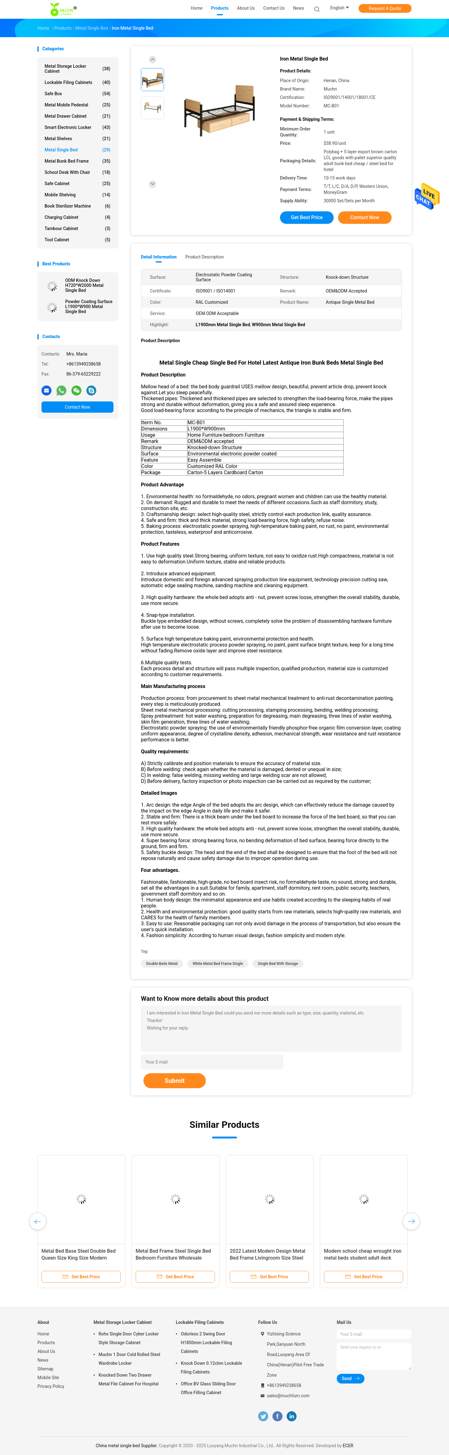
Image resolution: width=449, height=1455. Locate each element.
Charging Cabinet (77, 217)
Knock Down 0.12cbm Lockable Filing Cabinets (211, 1367)
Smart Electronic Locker (77, 127)
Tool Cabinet (77, 240)
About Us (46, 1351)
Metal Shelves (77, 138)
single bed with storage (278, 963)
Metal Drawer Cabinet (77, 116)
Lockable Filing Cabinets (77, 82)
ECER (348, 1445)
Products (46, 1342)
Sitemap (45, 1368)
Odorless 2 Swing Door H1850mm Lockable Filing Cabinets (206, 1342)
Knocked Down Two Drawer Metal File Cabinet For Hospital (129, 1379)
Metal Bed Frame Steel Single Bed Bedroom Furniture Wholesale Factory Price (173, 1258)
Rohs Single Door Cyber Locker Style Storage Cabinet (129, 1338)
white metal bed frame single (218, 963)
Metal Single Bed (77, 150)
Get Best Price (307, 217)
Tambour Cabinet (77, 228)
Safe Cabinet (77, 183)
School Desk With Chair (77, 172)
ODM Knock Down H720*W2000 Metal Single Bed (84, 285)
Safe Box (77, 94)
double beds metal (162, 963)
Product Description (204, 256)
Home (43, 1333)
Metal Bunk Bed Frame (77, 161)
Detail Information (158, 256)
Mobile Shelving (77, 195)
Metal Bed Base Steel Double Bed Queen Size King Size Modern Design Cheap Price (78, 1258)
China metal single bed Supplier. (127, 1445)
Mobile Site (48, 1377)
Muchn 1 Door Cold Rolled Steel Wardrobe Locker (129, 1359)
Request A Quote (385, 8)
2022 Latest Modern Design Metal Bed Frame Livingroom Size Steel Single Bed (267, 1258)
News (42, 1360)
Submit (175, 1080)
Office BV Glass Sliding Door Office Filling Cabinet (208, 1388)
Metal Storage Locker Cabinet (77, 69)
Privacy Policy (50, 1386)
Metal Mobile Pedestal (77, 105)
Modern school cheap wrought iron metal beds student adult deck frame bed (362, 1258)
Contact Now (77, 407)
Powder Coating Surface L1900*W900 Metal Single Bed (89, 306)
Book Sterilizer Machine (77, 206)
